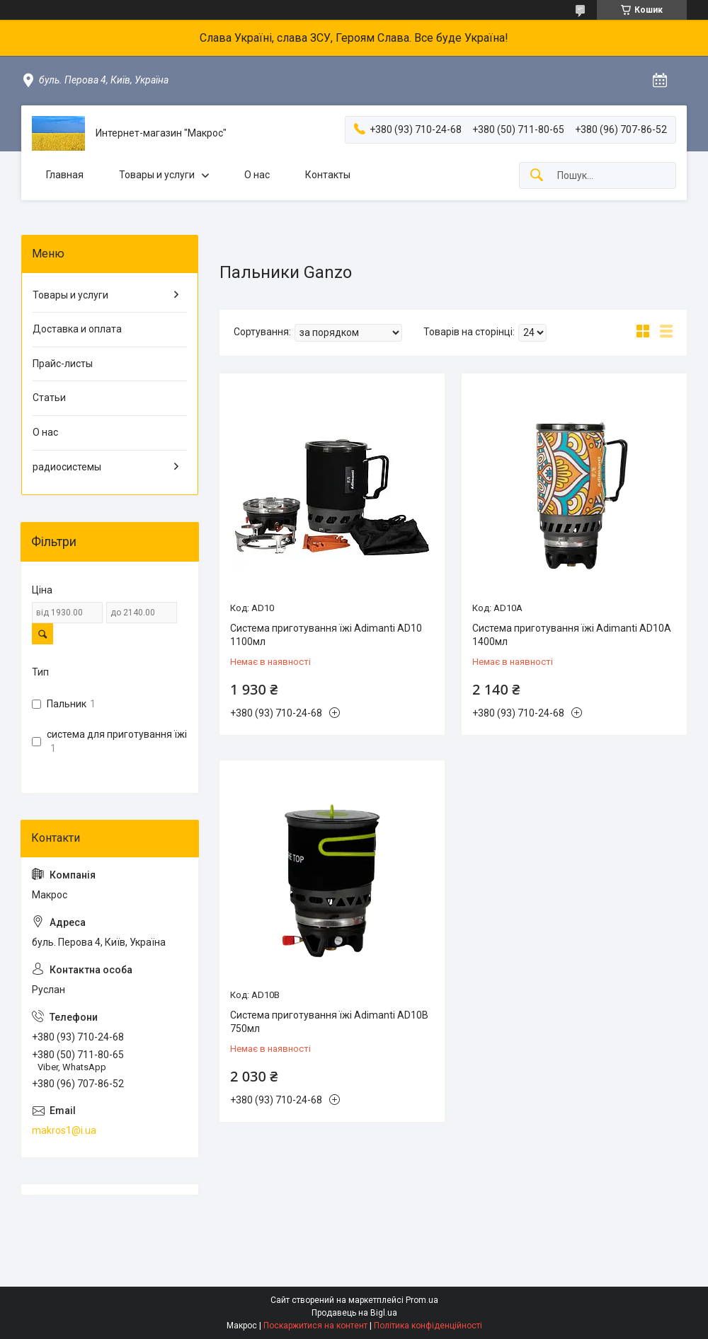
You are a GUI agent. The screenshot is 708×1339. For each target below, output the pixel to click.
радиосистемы (67, 467)
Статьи (49, 397)
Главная (65, 174)
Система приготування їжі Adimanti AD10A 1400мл (571, 635)
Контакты (327, 174)
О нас (257, 174)
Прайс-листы (63, 363)
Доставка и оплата (77, 329)
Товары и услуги (157, 174)
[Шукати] (537, 176)
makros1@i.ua (64, 1130)
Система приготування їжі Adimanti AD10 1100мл (326, 635)
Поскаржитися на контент (315, 1326)
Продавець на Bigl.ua (354, 1313)
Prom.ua (422, 1300)
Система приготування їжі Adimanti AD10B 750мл (329, 1022)
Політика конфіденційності (428, 1326)
